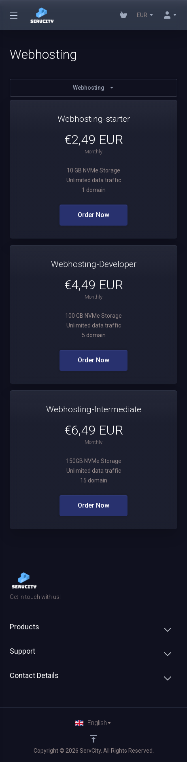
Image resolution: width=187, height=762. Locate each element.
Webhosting (93, 87)
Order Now (93, 215)
